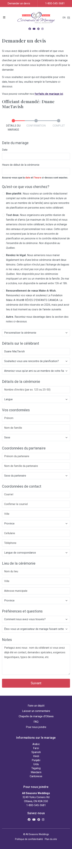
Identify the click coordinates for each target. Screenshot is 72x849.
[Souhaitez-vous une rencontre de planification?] (36, 361)
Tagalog (36, 768)
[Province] (36, 523)
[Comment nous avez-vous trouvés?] (36, 619)
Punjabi (36, 760)
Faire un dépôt (36, 705)
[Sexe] (36, 437)
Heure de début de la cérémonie (20, 164)
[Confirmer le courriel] (36, 504)
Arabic (36, 744)
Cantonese (36, 776)
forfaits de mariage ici (49, 93)
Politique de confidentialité (29, 839)
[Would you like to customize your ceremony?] (36, 332)
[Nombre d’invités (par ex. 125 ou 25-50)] (36, 389)
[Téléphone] (36, 543)
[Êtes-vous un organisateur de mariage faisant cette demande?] (36, 629)
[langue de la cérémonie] (36, 399)
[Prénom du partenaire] (36, 456)
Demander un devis (19, 3)
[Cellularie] (36, 533)
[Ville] (36, 513)
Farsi (36, 748)
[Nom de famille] (36, 427)
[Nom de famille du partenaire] (36, 466)
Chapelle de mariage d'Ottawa (36, 716)
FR (68, 17)
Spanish (36, 752)
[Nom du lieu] (36, 571)
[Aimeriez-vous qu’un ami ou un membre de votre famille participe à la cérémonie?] (36, 370)
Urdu (36, 764)
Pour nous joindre (36, 727)
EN (64, 17)
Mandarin (36, 772)
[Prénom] (36, 418)
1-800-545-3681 (55, 3)
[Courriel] (36, 494)
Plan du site (51, 839)
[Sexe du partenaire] (36, 475)
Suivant (36, 683)
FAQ (36, 721)
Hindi (36, 756)
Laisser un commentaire (36, 711)
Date (5, 149)
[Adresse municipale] (36, 590)
